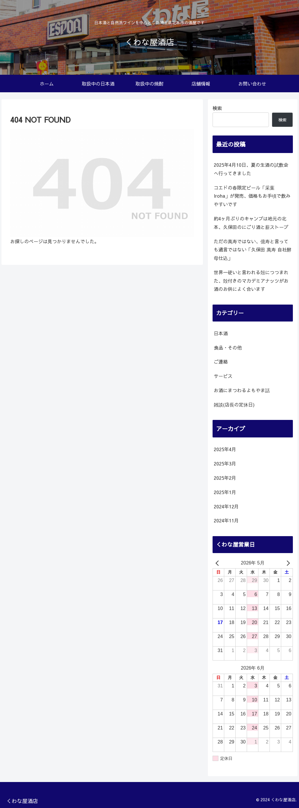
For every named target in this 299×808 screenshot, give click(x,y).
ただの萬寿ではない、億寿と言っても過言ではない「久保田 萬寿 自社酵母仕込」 (252, 249)
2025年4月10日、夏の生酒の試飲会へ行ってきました (251, 168)
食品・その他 (228, 347)
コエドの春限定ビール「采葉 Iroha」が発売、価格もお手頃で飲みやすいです (252, 196)
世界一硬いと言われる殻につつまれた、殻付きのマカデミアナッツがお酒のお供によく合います (251, 280)
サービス (223, 376)
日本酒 (221, 333)
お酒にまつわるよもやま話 (242, 390)
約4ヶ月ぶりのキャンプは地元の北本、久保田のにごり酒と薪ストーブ (251, 222)
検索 (217, 108)
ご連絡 (221, 361)
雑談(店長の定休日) (234, 404)
